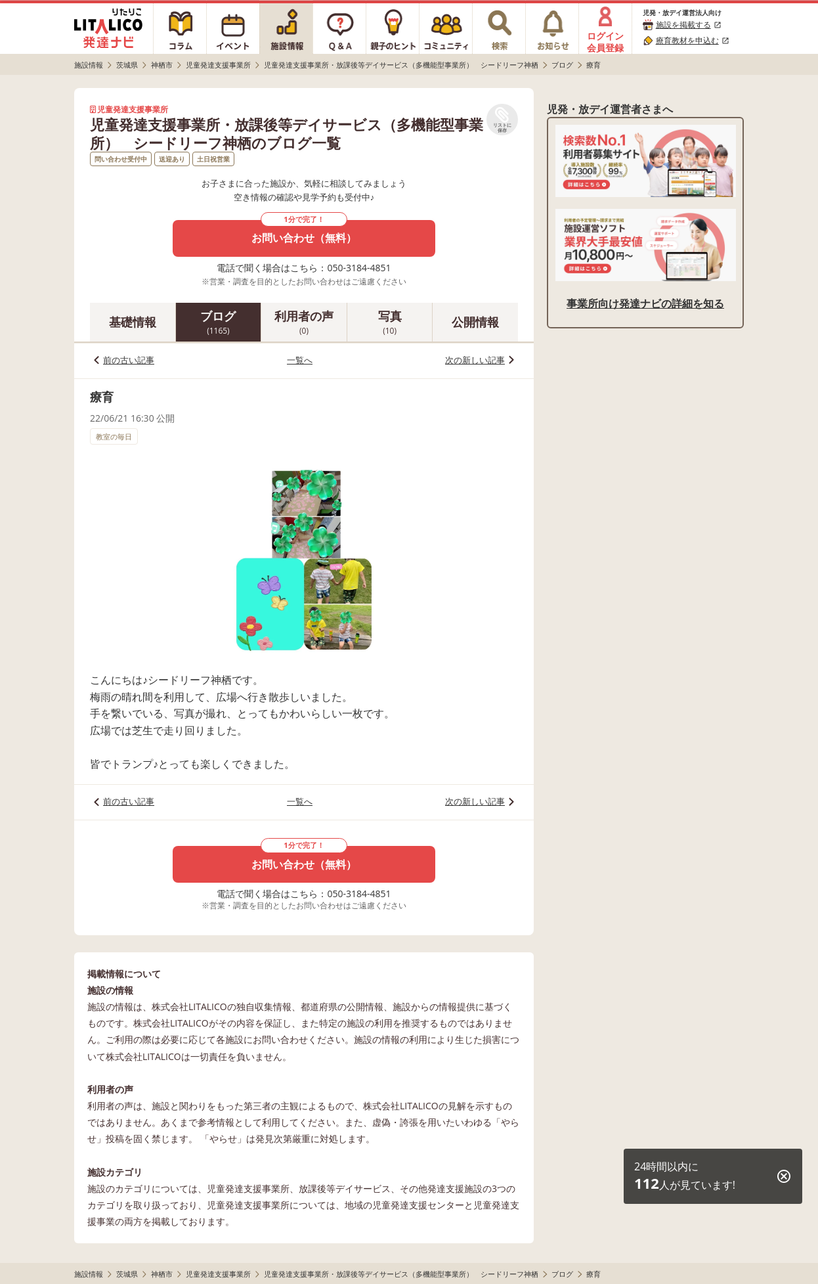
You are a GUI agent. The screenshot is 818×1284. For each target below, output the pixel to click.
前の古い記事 (128, 360)
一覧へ (299, 360)
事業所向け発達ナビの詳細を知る (645, 303)
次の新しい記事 (475, 360)
